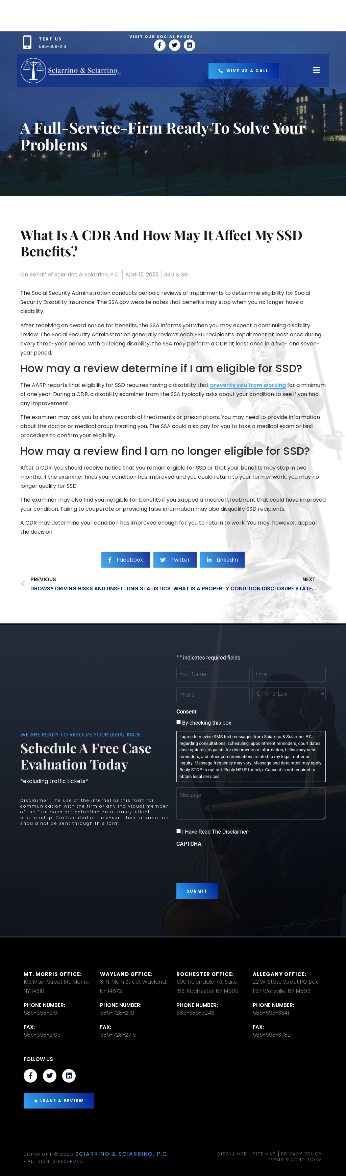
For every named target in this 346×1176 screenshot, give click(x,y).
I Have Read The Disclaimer (216, 832)
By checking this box (206, 723)
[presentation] (227, 862)
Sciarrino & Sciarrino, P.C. (122, 1154)
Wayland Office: (126, 974)
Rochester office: (205, 974)
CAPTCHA (188, 844)
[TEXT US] (27, 42)
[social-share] (125, 574)
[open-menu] (316, 70)
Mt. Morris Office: (53, 974)
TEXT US (50, 39)
